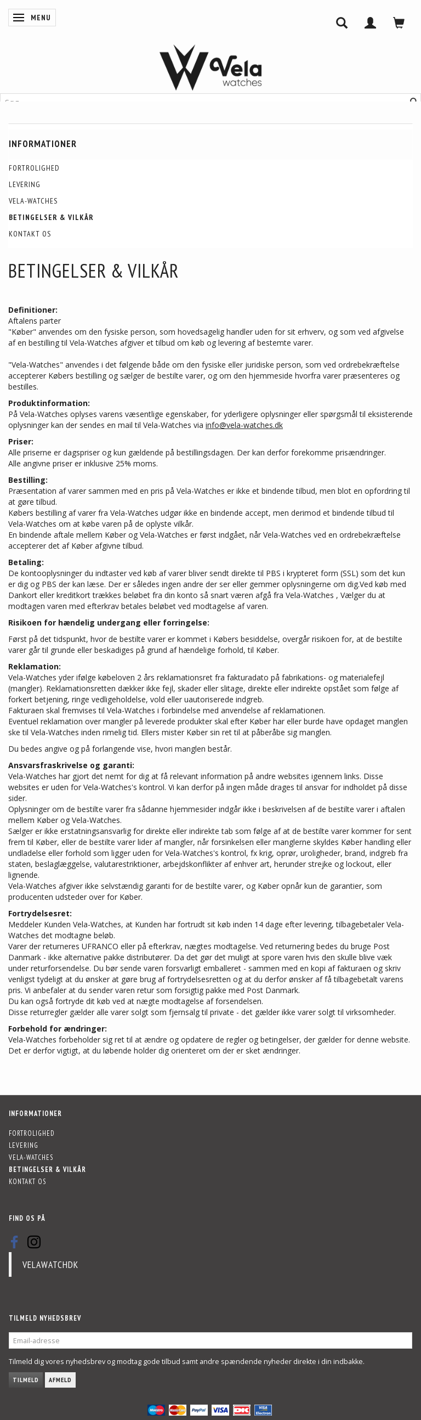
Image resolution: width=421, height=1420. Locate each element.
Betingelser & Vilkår (51, 217)
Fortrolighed (34, 168)
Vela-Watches (33, 201)
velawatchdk (50, 1264)
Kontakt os (30, 234)
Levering (25, 184)
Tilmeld (26, 1380)
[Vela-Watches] (210, 67)
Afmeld (60, 1380)
